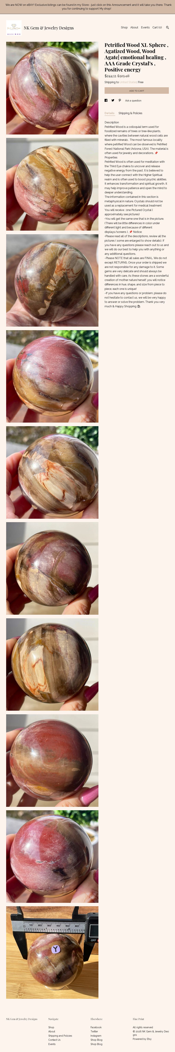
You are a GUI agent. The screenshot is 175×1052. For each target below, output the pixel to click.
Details (110, 113)
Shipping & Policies (130, 113)
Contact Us (54, 1039)
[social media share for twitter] (113, 100)
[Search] (167, 28)
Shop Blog (96, 1039)
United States (128, 82)
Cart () (157, 27)
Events (145, 27)
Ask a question (133, 100)
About (134, 27)
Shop (124, 27)
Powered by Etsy (142, 1039)
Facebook (96, 1027)
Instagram (96, 1035)
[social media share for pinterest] (120, 100)
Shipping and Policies (60, 1035)
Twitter (94, 1031)
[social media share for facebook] (106, 100)
